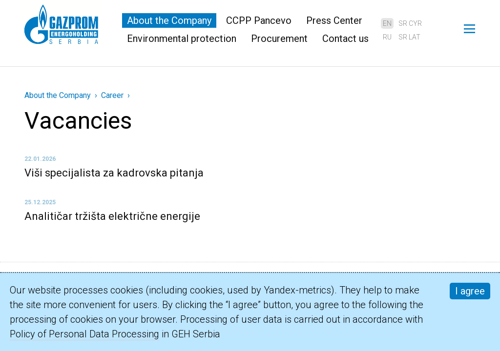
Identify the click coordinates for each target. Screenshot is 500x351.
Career (112, 95)
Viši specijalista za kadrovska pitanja (114, 173)
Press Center (334, 20)
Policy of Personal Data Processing (84, 334)
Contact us (345, 38)
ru (387, 37)
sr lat (409, 37)
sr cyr (410, 23)
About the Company (169, 20)
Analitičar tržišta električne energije (112, 216)
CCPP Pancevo (259, 20)
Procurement (279, 38)
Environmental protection (181, 38)
